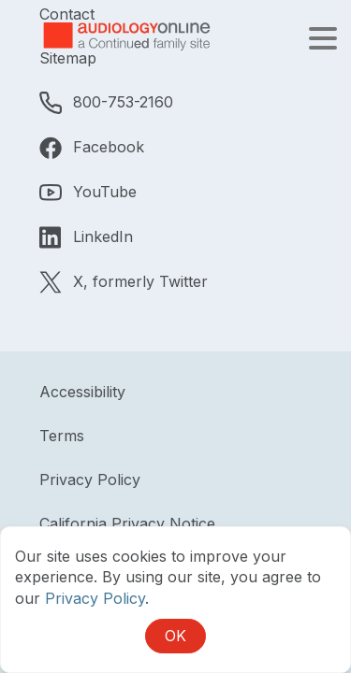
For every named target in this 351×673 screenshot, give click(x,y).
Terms (61, 435)
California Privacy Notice (127, 523)
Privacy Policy (89, 479)
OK (175, 635)
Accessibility (82, 391)
